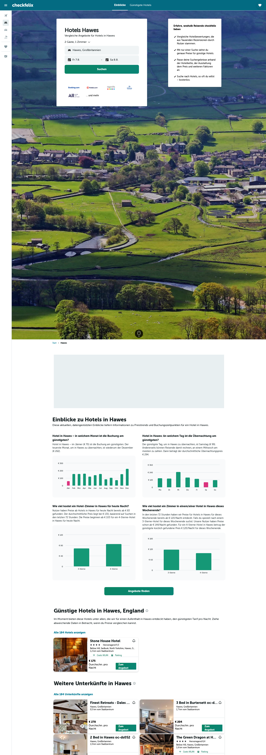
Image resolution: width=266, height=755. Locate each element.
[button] (6, 5)
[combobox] (78, 42)
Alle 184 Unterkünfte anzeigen (73, 694)
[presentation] (146, 610)
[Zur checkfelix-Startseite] (22, 5)
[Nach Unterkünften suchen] (5, 22)
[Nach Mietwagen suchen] (5, 29)
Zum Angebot (123, 666)
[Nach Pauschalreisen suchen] (5, 37)
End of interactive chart (56, 486)
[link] (139, 591)
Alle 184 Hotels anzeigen (70, 632)
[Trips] (5, 46)
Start (54, 343)
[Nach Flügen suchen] (5, 15)
